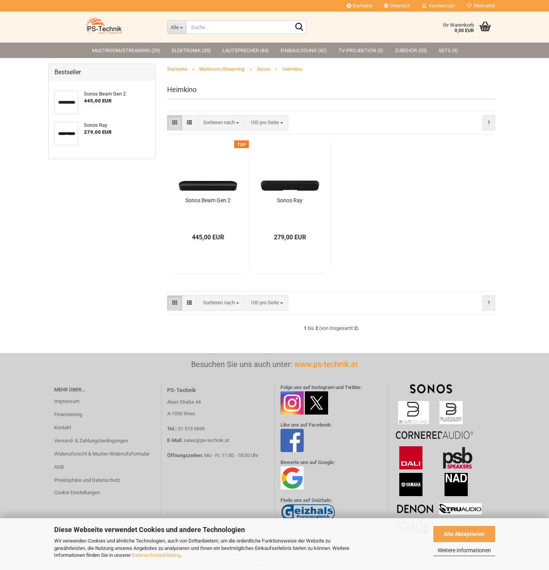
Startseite (359, 6)
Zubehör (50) (411, 50)
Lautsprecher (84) (245, 50)
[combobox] (221, 122)
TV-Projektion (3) (361, 50)
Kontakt (62, 427)
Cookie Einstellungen (77, 492)
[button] (397, 6)
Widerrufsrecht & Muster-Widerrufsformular (102, 454)
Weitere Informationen (464, 550)
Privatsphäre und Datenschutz (87, 480)
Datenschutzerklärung (156, 555)
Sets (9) (448, 50)
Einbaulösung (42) (303, 50)
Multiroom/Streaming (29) (126, 50)
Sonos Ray (290, 200)
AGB (59, 467)
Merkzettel (481, 6)
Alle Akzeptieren (464, 534)
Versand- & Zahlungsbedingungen (91, 441)
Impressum (66, 401)
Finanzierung (68, 414)
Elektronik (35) (191, 50)
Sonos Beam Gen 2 (208, 200)
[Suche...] (176, 27)
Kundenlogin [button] (438, 6)
